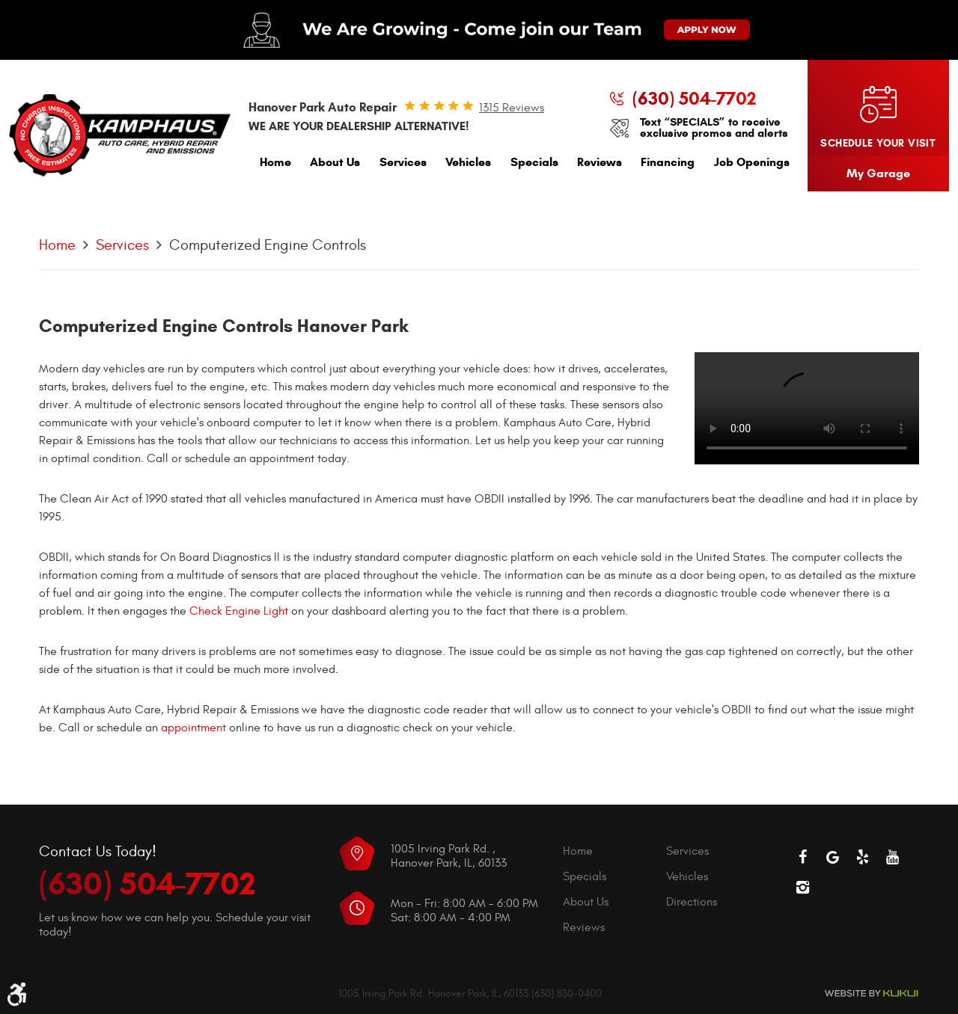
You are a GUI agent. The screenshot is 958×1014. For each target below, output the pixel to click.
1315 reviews (511, 107)
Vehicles (468, 162)
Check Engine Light (238, 611)
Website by (871, 993)
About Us (335, 162)
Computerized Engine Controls (267, 245)
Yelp (862, 857)
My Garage (878, 173)
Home (275, 162)
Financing (668, 162)
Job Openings (752, 162)
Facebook (802, 857)
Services (403, 162)
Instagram (802, 887)
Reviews (599, 162)
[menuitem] (275, 165)
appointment (193, 727)
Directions (691, 902)
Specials (534, 162)
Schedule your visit (878, 143)
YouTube (892, 857)
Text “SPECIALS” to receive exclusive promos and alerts (714, 128)
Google (832, 857)
